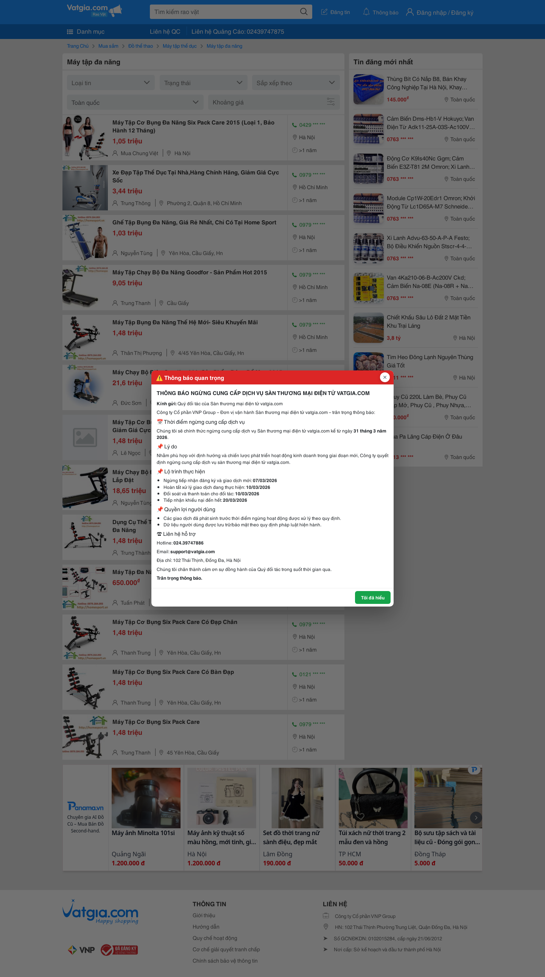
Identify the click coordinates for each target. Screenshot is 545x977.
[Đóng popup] (385, 377)
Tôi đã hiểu (373, 597)
